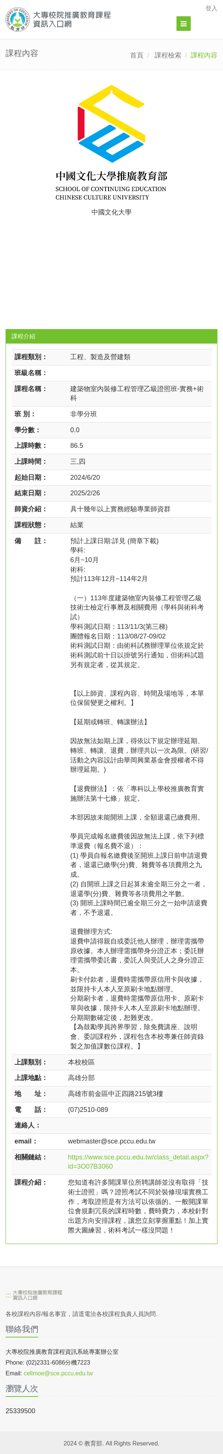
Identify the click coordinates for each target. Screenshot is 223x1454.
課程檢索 (168, 55)
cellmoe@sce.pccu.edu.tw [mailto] (58, 1373)
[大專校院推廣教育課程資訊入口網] (91, 19)
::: (8, 1295)
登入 (211, 8)
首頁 (136, 55)
